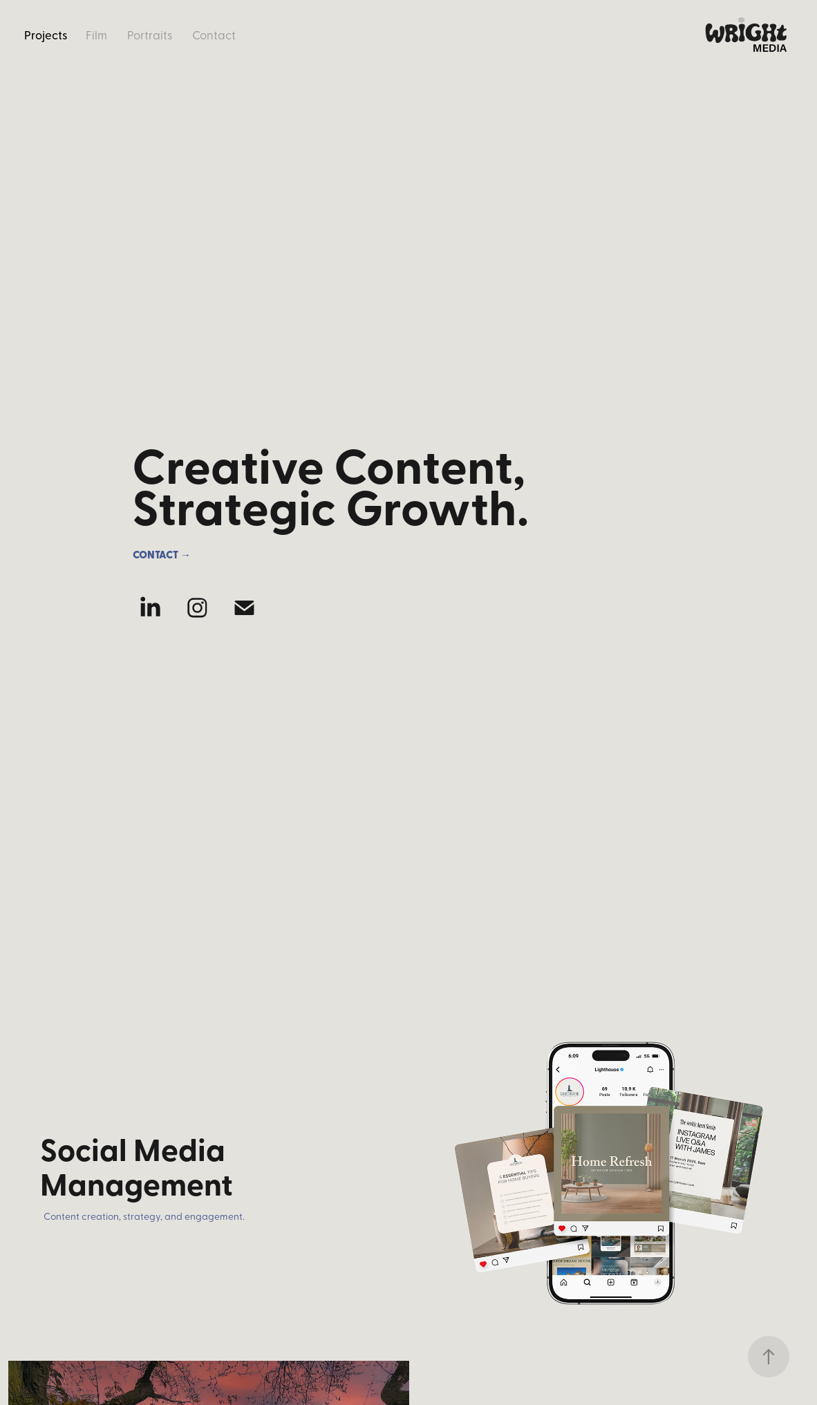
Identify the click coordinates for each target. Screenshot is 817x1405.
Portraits (150, 34)
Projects (46, 34)
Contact (214, 34)
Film (96, 34)
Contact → (162, 554)
